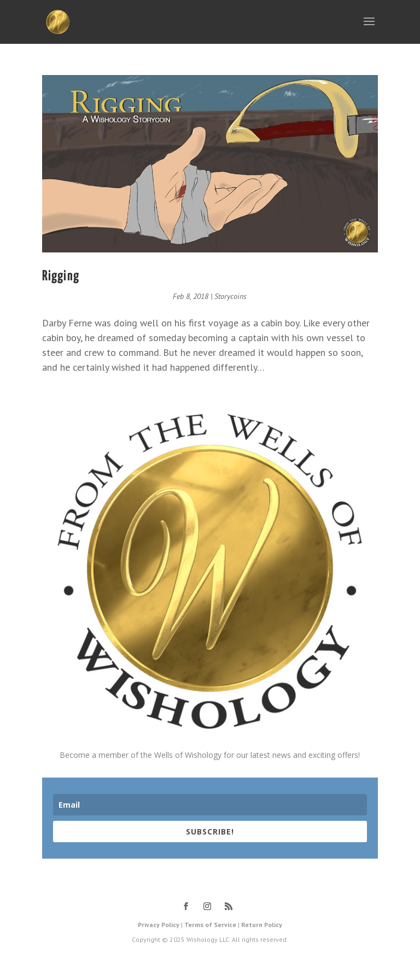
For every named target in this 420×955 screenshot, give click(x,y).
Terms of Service (210, 925)
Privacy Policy (158, 925)
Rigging (60, 276)
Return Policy (261, 925)
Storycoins (230, 296)
